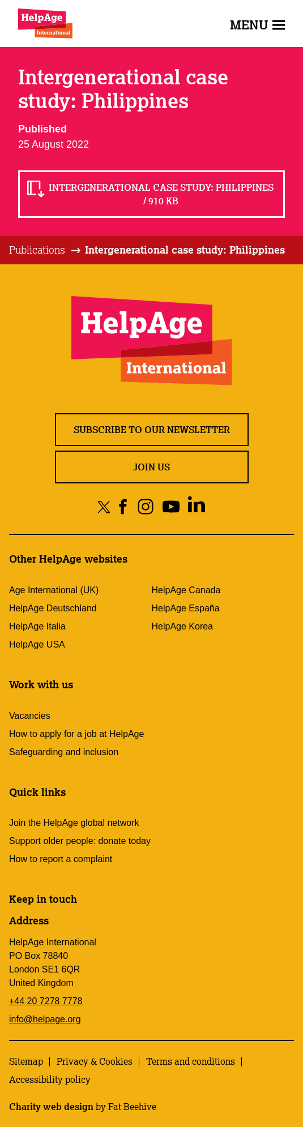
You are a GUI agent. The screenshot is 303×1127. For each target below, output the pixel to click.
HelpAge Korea (183, 626)
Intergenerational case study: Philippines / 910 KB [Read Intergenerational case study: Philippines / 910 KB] (161, 194)
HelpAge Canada (186, 590)
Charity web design (51, 1106)
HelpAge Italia (37, 626)
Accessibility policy (50, 1079)
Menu (257, 24)
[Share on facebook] (123, 506)
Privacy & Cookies (95, 1061)
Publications (37, 249)
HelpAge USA (37, 644)
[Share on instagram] (145, 506)
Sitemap (26, 1061)
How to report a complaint (60, 859)
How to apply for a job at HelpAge (76, 734)
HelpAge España (186, 608)
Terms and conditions (190, 1061)
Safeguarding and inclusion (63, 752)
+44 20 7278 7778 (45, 1001)
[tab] (45, 250)
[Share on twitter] (104, 506)
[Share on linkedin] (196, 506)
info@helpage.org (45, 1019)
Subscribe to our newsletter (152, 429)
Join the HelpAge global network (74, 823)
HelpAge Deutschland (53, 608)
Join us (151, 467)
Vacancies (29, 716)
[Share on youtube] (170, 506)
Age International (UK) (54, 590)
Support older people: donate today (80, 841)
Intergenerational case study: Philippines (185, 249)
